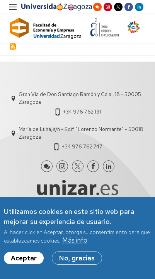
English (70, 7)
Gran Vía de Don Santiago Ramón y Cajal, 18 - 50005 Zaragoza (80, 98)
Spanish (59, 7)
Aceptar (24, 258)
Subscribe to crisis (13, 46)
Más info (74, 241)
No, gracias (77, 258)
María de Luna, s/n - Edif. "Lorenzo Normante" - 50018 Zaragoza (81, 133)
